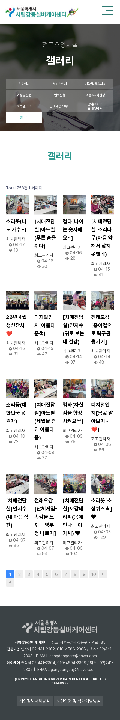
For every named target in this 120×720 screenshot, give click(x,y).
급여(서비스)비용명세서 (95, 106)
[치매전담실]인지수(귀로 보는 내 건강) (73, 329)
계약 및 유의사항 (95, 84)
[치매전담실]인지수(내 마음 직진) (17, 512)
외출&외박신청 (95, 95)
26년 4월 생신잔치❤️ (16, 325)
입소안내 (23, 84)
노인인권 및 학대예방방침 (78, 701)
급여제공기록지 (59, 106)
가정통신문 (24, 95)
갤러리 (24, 117)
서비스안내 (60, 84)
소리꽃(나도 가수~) (16, 225)
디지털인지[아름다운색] (44, 325)
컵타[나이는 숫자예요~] (73, 229)
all (89, 679)
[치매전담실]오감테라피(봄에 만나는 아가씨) (73, 516)
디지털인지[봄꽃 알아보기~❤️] (102, 417)
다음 (103, 574)
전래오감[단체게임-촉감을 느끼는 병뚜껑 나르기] (45, 516)
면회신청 (59, 95)
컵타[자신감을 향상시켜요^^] (73, 413)
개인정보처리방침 (34, 701)
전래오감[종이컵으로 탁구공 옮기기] (101, 329)
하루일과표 (24, 106)
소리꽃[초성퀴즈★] (101, 508)
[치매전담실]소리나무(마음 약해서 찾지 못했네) (102, 237)
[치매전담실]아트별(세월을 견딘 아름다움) (45, 421)
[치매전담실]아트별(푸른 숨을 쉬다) (45, 233)
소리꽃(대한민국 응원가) (16, 413)
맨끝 (10, 582)
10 (93, 574)
